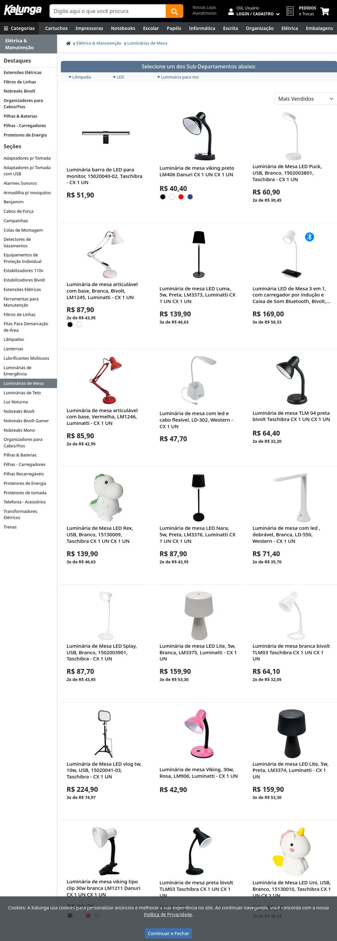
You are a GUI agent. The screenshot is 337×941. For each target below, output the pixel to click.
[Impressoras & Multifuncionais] (89, 28)
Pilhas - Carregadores (25, 125)
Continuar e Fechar (168, 933)
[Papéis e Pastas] (174, 28)
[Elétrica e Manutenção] (290, 28)
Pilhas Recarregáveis (24, 474)
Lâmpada (80, 77)
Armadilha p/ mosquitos (27, 192)
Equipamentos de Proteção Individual (22, 258)
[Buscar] (174, 11)
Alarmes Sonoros (20, 183)
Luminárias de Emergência (17, 371)
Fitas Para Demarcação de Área (26, 327)
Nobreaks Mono (19, 430)
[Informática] (202, 28)
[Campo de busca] (107, 11)
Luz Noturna (16, 402)
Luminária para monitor (177, 77)
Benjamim (13, 202)
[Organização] (260, 28)
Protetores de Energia (25, 135)
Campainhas (16, 221)
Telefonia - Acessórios (25, 502)
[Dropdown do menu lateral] (28, 44)
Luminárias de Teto (22, 393)
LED (118, 77)
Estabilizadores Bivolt (24, 280)
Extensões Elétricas (23, 72)
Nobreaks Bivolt (19, 91)
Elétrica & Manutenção (99, 43)
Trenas (10, 527)
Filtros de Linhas (20, 82)
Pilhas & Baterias (20, 116)
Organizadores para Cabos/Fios (23, 103)
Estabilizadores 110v (23, 270)
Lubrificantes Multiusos (26, 358)
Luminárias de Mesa (24, 383)
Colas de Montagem (23, 230)
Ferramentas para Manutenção (21, 302)
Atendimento (204, 13)
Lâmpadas (14, 339)
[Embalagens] (319, 28)
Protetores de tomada (25, 493)
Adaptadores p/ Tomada (27, 158)
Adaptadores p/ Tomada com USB (27, 171)
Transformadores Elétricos (20, 514)
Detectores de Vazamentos (17, 242)
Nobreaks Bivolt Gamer (26, 421)
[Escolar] (151, 28)
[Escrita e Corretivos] (230, 28)
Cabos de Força (19, 211)
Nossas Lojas (204, 7)
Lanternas (13, 349)
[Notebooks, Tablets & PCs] (123, 28)
